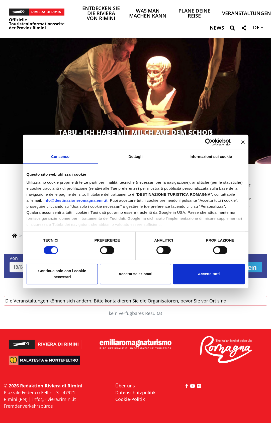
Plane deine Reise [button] (194, 13)
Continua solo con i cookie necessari (62, 274)
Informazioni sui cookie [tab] (211, 156)
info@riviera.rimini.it (54, 399)
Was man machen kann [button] (147, 13)
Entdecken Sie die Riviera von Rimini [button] (101, 14)
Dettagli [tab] (136, 156)
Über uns (125, 386)
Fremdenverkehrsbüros (28, 406)
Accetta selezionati (135, 274)
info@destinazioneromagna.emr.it (75, 200)
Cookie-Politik (130, 399)
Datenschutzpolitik (135, 392)
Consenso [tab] (60, 156)
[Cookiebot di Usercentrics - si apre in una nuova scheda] (209, 142)
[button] (232, 29)
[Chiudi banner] (243, 142)
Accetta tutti (209, 274)
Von (14, 258)
